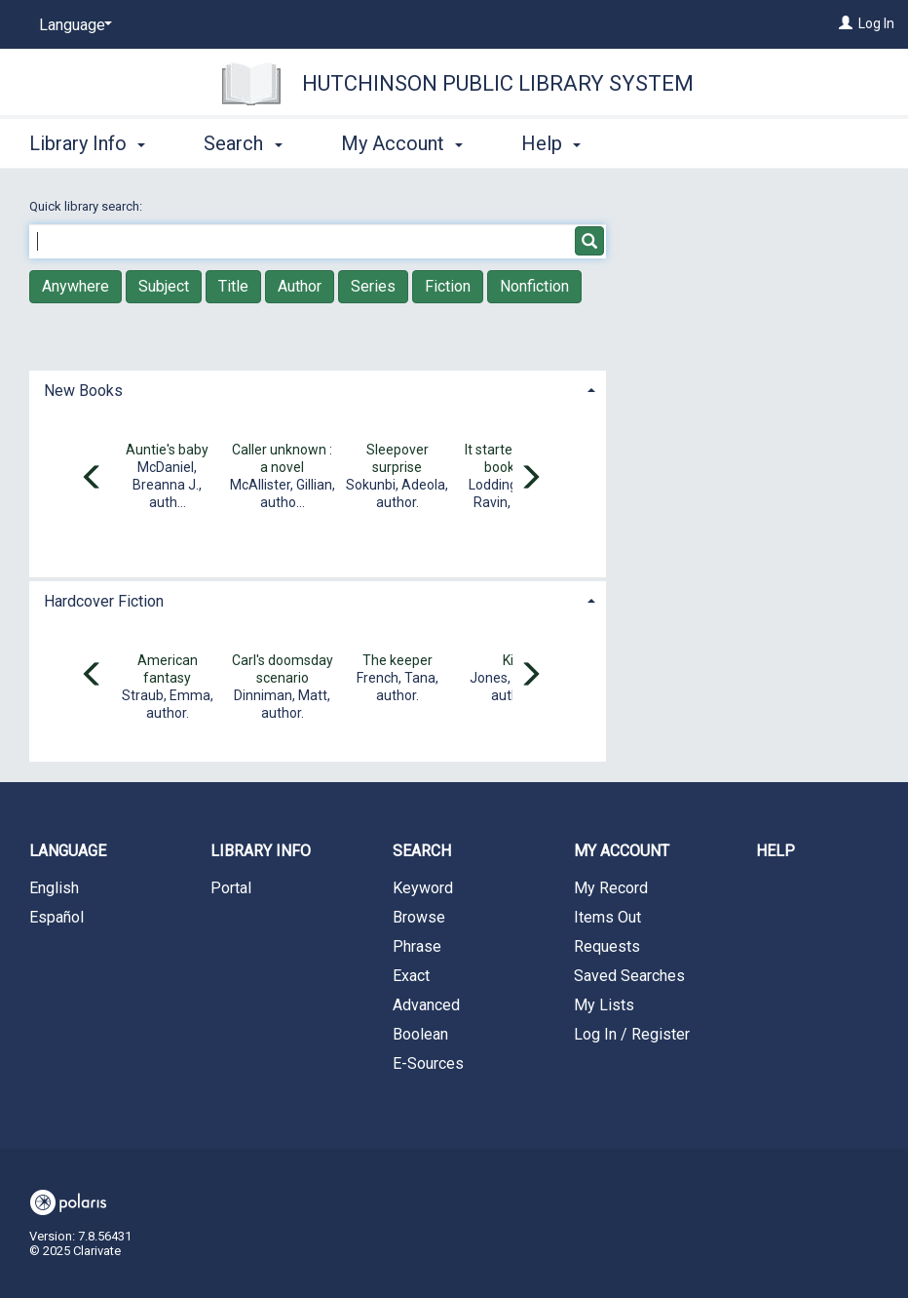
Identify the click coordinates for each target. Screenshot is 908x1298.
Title (233, 286)
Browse (419, 917)
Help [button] (551, 143)
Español (56, 917)
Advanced (426, 1005)
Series (373, 286)
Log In (876, 23)
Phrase (417, 946)
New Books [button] (83, 390)
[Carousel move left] (92, 478)
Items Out (607, 917)
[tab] (317, 389)
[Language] (72, 25)
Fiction (448, 286)
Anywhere (75, 286)
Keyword (423, 888)
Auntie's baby (167, 449)
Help (775, 851)
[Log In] (845, 23)
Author (300, 286)
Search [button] (243, 143)
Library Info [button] (87, 143)
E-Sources (428, 1063)
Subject (163, 286)
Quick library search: (87, 206)
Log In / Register (632, 1034)
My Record (611, 888)
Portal (230, 888)
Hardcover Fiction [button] (104, 601)
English (54, 888)
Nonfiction (534, 286)
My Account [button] (402, 143)
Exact (411, 975)
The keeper (397, 660)
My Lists (604, 1005)
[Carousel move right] (530, 478)
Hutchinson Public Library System (498, 83)
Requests (607, 946)
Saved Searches (629, 975)
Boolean (420, 1034)
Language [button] (67, 851)
